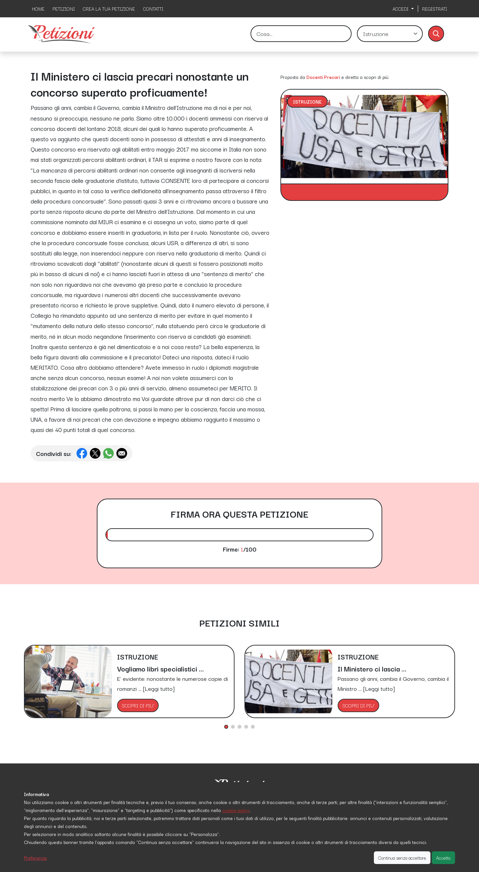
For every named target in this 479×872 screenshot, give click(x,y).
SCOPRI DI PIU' (138, 705)
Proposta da (292, 77)
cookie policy (235, 810)
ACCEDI (401, 8)
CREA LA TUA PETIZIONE (109, 8)
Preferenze (35, 857)
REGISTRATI (434, 8)
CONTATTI (153, 8)
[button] (226, 727)
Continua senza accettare (402, 857)
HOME (38, 8)
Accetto (443, 857)
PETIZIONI (64, 8)
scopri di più (376, 77)
